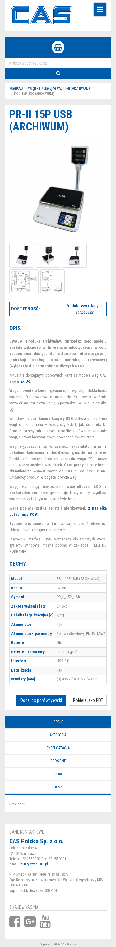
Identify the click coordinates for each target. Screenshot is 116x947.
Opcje (58, 722)
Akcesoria (58, 735)
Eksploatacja (58, 748)
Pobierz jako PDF (88, 700)
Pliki (58, 774)
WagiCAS (16, 88)
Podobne (58, 761)
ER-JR (25, 381)
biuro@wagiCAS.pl (34, 864)
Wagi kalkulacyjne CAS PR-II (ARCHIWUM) (59, 88)
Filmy (58, 787)
